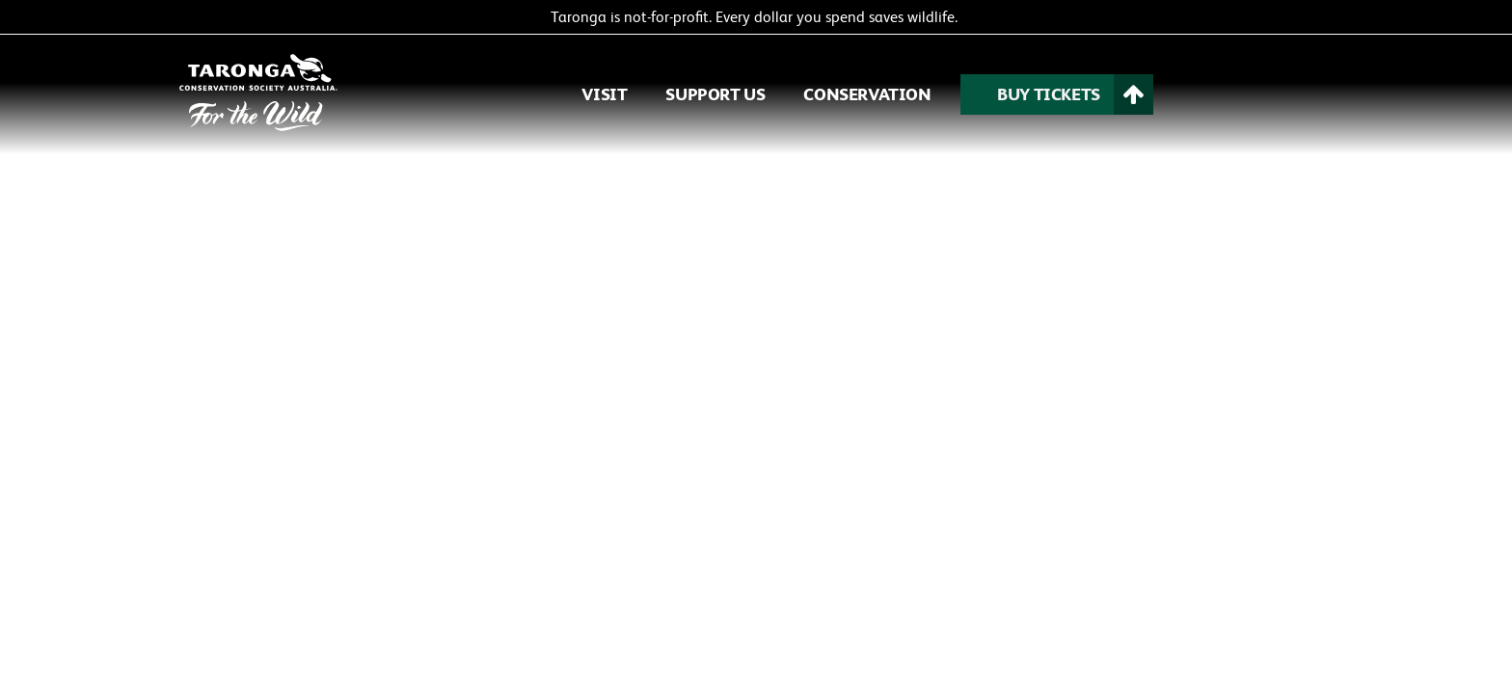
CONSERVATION (867, 94)
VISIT (604, 94)
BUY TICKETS (1048, 94)
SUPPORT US (715, 94)
